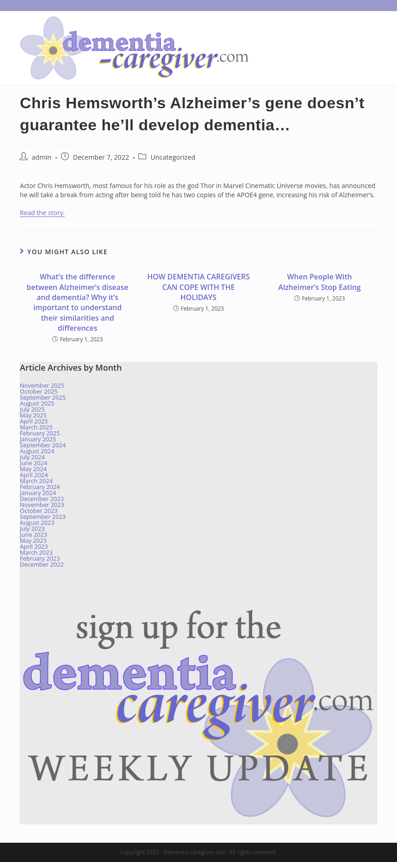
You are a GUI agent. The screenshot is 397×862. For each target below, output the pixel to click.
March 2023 (36, 552)
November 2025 (42, 385)
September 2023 (43, 516)
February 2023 (40, 558)
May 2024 (33, 469)
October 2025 (38, 391)
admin (41, 157)
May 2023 (33, 540)
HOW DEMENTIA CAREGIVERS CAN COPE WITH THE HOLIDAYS (198, 287)
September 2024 (43, 445)
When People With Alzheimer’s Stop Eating (319, 282)
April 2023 (34, 546)
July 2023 (32, 528)
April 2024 (34, 475)
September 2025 (43, 397)
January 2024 (38, 493)
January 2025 (38, 439)
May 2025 (33, 415)
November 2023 (42, 505)
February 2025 (40, 433)
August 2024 (37, 451)
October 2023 (38, 510)
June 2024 (33, 463)
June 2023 (33, 534)
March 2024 (36, 481)
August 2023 (37, 522)
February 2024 (40, 487)
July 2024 (32, 457)
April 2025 (34, 421)
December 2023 (42, 499)
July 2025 (32, 409)
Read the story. (42, 212)
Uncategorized (172, 157)
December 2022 (42, 564)
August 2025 (37, 403)
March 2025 (36, 427)
